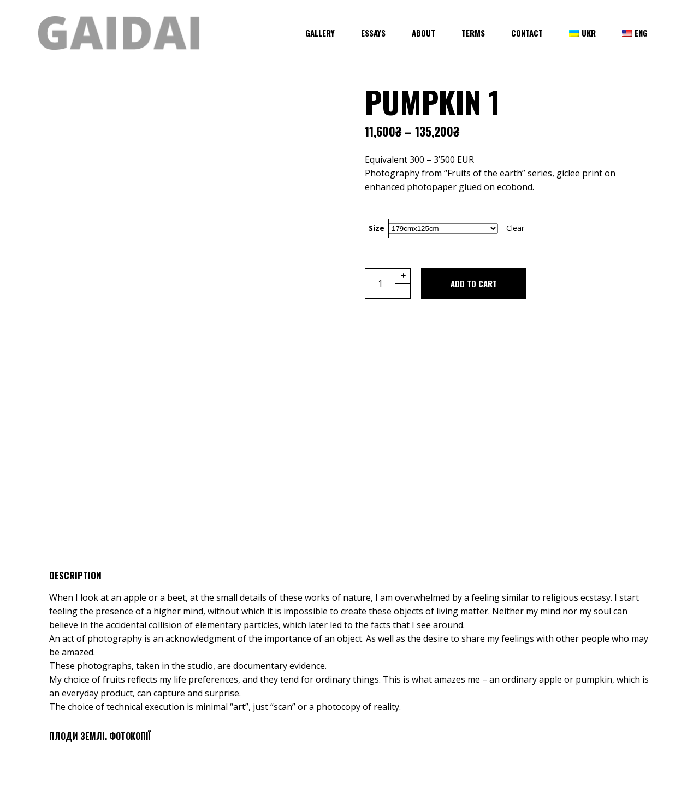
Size (376, 228)
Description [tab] (75, 575)
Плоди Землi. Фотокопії (100, 736)
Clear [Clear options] (515, 228)
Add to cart (474, 283)
